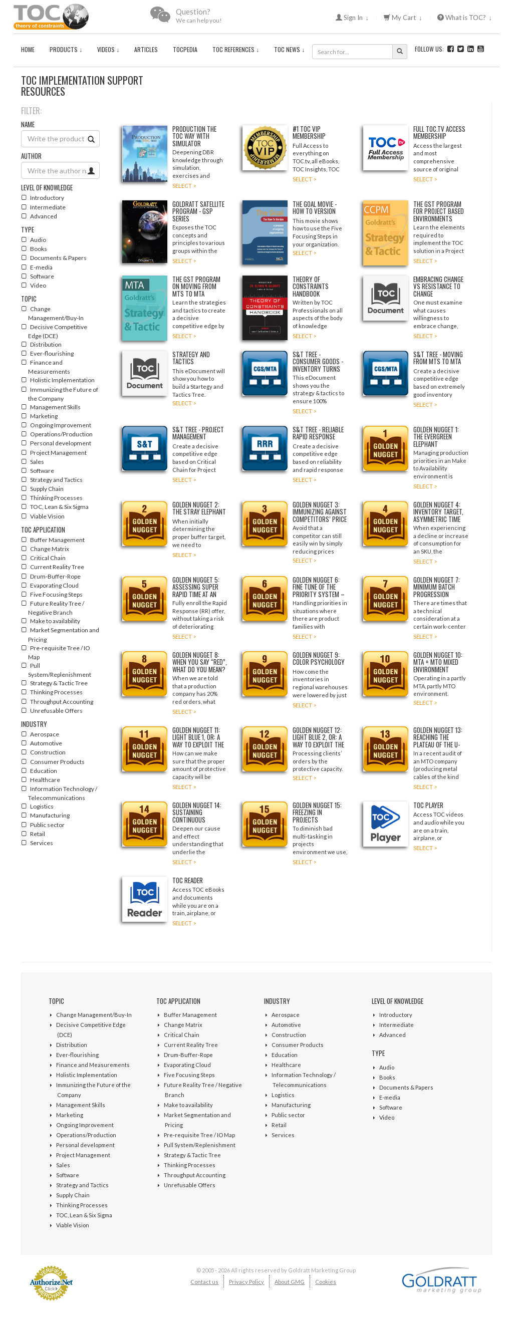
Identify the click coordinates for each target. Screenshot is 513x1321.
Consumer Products (298, 1044)
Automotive (286, 1024)
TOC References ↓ (235, 49)
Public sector (288, 1115)
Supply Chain (73, 1195)
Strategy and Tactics (82, 1185)
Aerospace (286, 1014)
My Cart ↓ (403, 18)
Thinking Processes (82, 1205)
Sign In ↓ (352, 18)
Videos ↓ (108, 49)
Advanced (392, 1034)
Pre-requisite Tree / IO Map (199, 1135)
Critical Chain (181, 1034)
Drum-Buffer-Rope (188, 1054)
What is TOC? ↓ (464, 18)
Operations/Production (86, 1135)
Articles (146, 49)
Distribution (71, 1044)
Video (386, 1117)
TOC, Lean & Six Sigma (84, 1215)
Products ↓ (66, 49)
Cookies (325, 1281)
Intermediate (396, 1024)
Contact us (204, 1281)
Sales (63, 1165)
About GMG (290, 1281)
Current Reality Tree (191, 1044)
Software (67, 1175)
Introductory (395, 1014)
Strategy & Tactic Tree (192, 1155)
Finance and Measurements (93, 1065)
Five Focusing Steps (189, 1075)
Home (28, 49)
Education (285, 1054)
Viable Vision (72, 1225)
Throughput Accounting (194, 1175)
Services (283, 1135)
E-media (389, 1097)
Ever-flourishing (77, 1054)
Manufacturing (291, 1105)
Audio (386, 1067)
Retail (279, 1125)
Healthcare (286, 1065)
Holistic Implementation (86, 1075)
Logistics (283, 1095)
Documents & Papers (406, 1087)
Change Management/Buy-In (94, 1014)
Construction (289, 1034)
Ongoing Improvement (85, 1125)
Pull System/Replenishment (199, 1145)
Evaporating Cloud (187, 1065)
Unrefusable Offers (189, 1185)
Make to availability (188, 1105)
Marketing (69, 1115)
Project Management (83, 1155)
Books (387, 1077)
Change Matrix (183, 1024)
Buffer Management (190, 1014)
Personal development (85, 1145)
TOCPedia (185, 49)
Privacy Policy (246, 1281)
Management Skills (80, 1105)
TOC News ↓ (289, 49)
